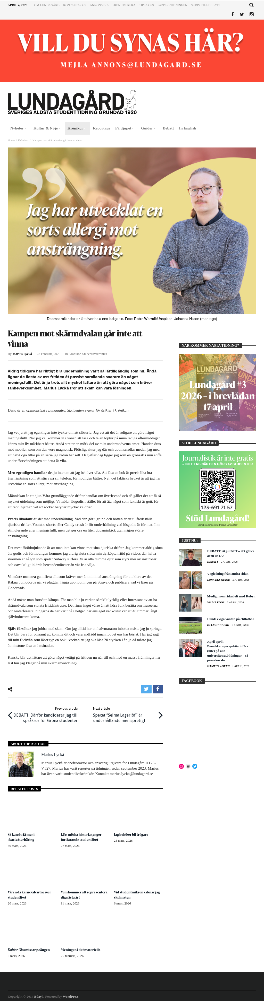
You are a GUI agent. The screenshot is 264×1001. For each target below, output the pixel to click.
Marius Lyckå (22, 354)
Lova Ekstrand (219, 579)
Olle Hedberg (218, 624)
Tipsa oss (146, 5)
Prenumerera (123, 5)
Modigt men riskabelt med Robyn (231, 596)
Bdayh (39, 995)
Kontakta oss (74, 5)
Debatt (213, 561)
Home (11, 140)
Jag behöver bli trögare (131, 833)
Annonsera (99, 5)
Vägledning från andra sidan (228, 574)
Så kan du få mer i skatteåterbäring (21, 836)
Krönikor (23, 140)
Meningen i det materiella (81, 948)
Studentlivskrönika (94, 354)
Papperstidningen (172, 5)
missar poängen (29, 948)
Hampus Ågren (218, 666)
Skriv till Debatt (205, 5)
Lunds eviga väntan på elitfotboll (230, 619)
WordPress (70, 995)
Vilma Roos (216, 602)
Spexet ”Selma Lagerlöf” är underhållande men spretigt (124, 713)
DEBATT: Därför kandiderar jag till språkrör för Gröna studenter (46, 713)
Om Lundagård (47, 5)
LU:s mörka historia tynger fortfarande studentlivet (82, 836)
